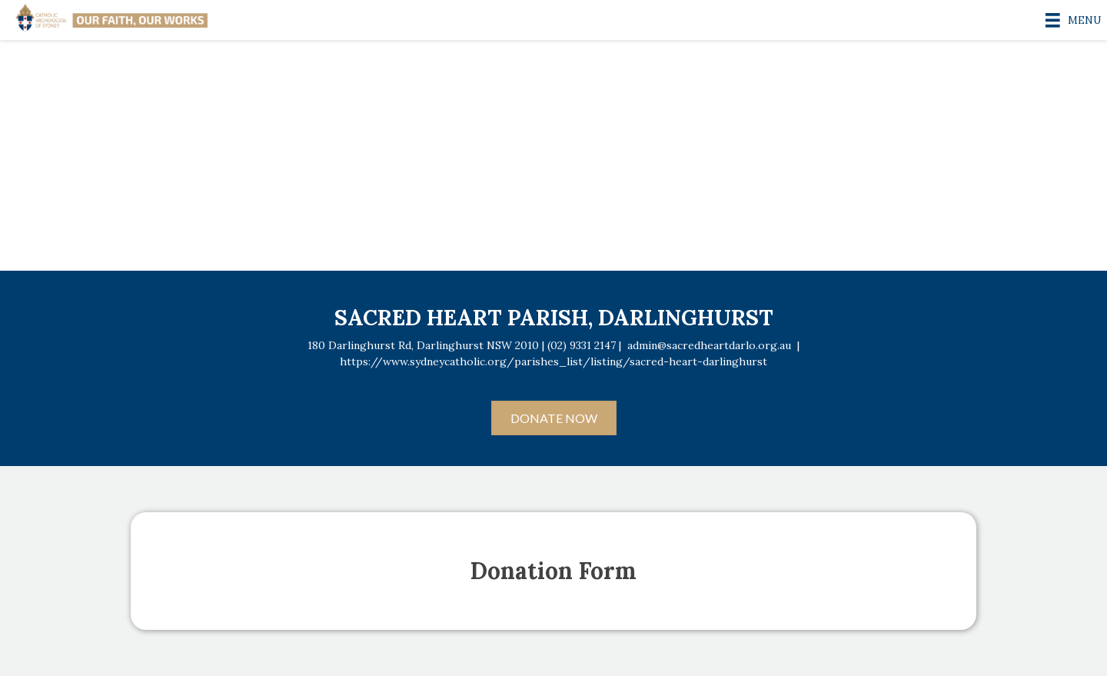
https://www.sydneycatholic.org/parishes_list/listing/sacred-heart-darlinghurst (553, 361)
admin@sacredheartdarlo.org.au (709, 345)
